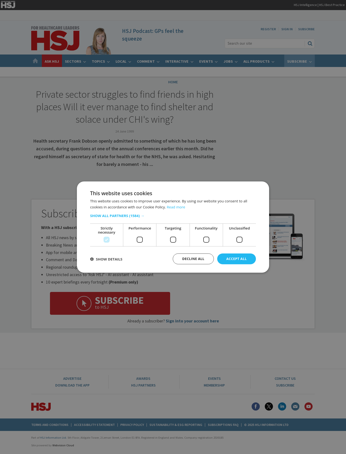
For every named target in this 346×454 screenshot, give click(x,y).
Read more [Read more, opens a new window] (176, 206)
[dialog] (173, 227)
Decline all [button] (193, 258)
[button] (173, 215)
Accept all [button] (236, 258)
